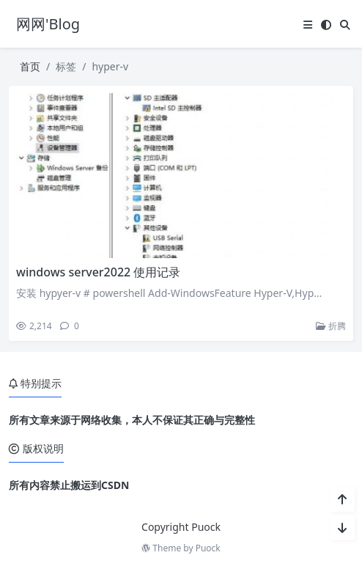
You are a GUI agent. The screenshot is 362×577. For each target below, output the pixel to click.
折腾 (331, 326)
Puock (208, 548)
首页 (30, 66)
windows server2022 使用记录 (98, 272)
